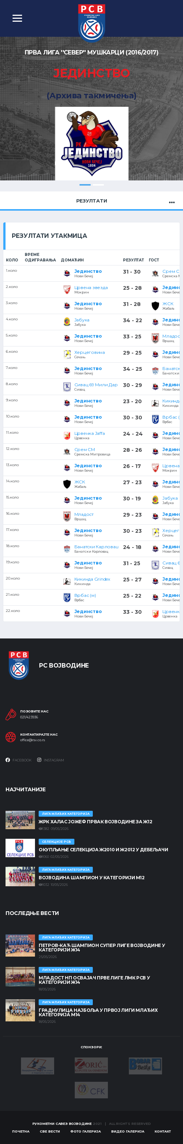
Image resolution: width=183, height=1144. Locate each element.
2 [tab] (98, 185)
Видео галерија (127, 1131)
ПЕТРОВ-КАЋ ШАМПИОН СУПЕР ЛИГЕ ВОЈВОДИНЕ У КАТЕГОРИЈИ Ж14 (102, 948)
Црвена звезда (91, 287)
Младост (172, 336)
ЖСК (167, 303)
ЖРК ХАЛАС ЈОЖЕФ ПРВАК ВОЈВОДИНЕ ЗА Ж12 (95, 821)
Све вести (50, 1131)
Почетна (20, 1131)
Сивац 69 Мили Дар (96, 384)
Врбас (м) (85, 595)
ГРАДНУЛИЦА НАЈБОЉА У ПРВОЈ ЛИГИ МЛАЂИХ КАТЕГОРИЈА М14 (98, 1012)
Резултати (91, 201)
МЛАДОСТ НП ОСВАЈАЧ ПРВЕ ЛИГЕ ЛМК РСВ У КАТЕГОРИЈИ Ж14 (94, 980)
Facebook (19, 760)
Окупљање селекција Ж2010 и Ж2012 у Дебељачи (103, 849)
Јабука (82, 320)
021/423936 (29, 717)
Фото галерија (85, 1131)
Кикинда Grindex (92, 579)
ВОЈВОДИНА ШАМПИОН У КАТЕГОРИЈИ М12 (92, 877)
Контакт (163, 1131)
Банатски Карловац (96, 546)
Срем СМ (84, 449)
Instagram (50, 760)
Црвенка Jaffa (89, 433)
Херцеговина (89, 352)
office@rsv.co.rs (32, 740)
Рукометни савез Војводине (62, 1124)
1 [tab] (85, 185)
